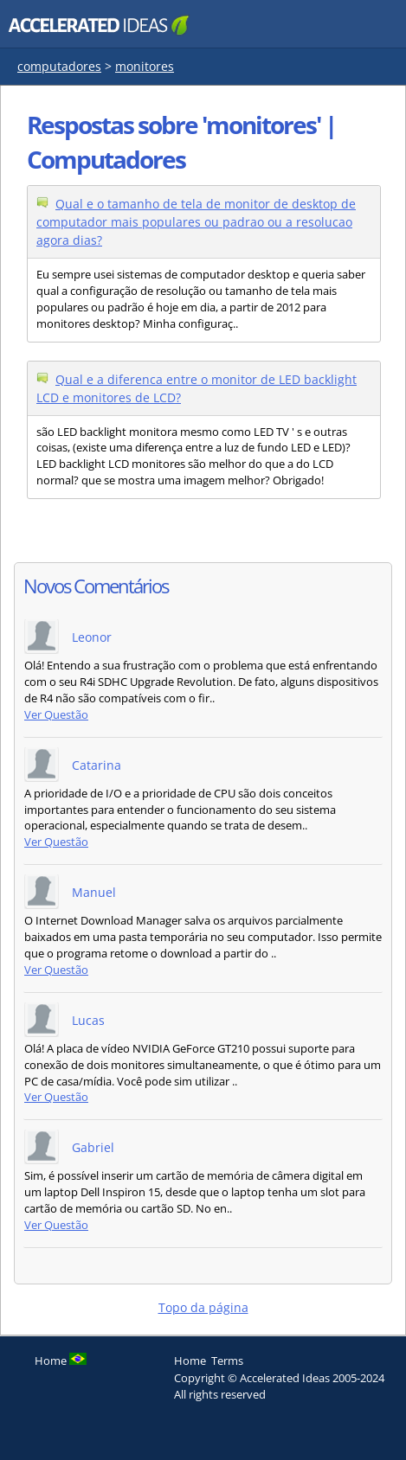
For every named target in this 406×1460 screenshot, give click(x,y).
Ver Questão (56, 715)
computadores (59, 66)
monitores (144, 66)
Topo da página (203, 1307)
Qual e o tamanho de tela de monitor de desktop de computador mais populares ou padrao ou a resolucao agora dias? (196, 221)
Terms (227, 1360)
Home (190, 1360)
